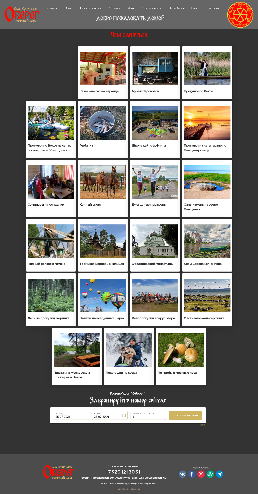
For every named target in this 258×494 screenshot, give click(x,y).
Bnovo (202, 425)
